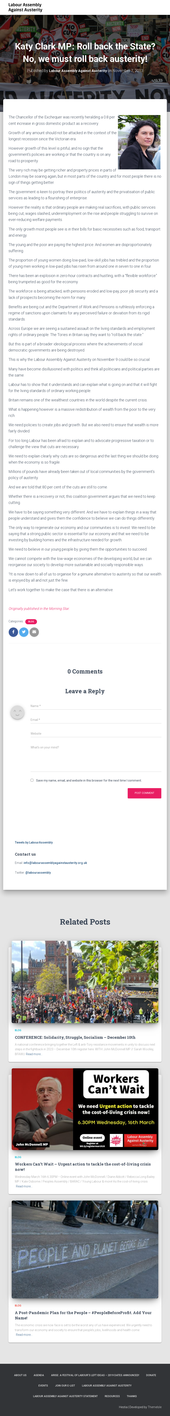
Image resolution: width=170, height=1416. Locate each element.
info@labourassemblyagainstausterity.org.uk (55, 862)
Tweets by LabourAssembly (34, 842)
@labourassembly (38, 872)
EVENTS (43, 1385)
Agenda (39, 1374)
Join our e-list (65, 1385)
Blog (31, 621)
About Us (20, 1374)
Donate (151, 1374)
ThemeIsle (155, 1406)
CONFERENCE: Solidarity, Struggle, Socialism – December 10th (75, 1036)
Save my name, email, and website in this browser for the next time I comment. (89, 780)
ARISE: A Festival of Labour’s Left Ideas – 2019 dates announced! (95, 1374)
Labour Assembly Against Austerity (107, 1385)
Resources (112, 1395)
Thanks (132, 1395)
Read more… (34, 1053)
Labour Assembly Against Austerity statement (65, 1395)
